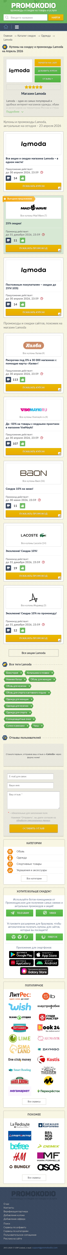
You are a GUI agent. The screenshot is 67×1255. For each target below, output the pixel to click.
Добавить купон (47, 71)
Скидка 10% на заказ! (19, 488)
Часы (36, 725)
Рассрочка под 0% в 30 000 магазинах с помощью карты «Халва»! (31, 361)
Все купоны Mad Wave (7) (33, 215)
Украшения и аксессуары (32, 870)
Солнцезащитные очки (18, 719)
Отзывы (48, 79)
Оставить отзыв (33, 828)
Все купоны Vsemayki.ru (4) (33, 417)
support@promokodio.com (45, 1247)
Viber (49, 912)
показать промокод (33, 248)
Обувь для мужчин (16, 686)
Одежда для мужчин (17, 705)
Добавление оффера (14, 1218)
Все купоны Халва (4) (33, 353)
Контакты (9, 1207)
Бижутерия (12, 672)
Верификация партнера (16, 1211)
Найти (56, 17)
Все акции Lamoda (33, 652)
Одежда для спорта (16, 712)
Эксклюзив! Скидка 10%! (21, 550)
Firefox (49, 936)
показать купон (33, 186)
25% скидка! (13, 223)
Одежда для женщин (17, 699)
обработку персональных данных (33, 820)
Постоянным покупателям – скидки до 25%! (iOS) (31, 286)
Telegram (19, 912)
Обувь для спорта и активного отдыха (26, 692)
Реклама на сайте (13, 1238)
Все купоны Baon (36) (34, 481)
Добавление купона (14, 1215)
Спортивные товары (29, 864)
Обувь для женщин (41, 679)
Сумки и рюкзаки (15, 725)
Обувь (20, 851)
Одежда (22, 857)
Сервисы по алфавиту (15, 1227)
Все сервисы (34, 1101)
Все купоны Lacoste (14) (33, 543)
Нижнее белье (14, 679)
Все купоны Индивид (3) (33, 605)
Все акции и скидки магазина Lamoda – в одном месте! (32, 160)
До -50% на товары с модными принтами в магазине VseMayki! (32, 425)
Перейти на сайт (47, 62)
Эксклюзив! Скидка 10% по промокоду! (31, 613)
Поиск (7, 1223)
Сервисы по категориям (16, 1231)
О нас (6, 1203)
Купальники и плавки (38, 672)
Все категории (34, 878)
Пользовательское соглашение (20, 1234)
